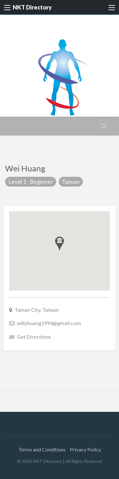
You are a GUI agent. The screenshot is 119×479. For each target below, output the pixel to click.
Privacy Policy (85, 449)
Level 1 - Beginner (30, 181)
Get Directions (34, 337)
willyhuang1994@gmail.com (49, 323)
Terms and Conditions (42, 449)
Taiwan (71, 181)
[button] (59, 244)
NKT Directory (32, 7)
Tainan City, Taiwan (37, 310)
